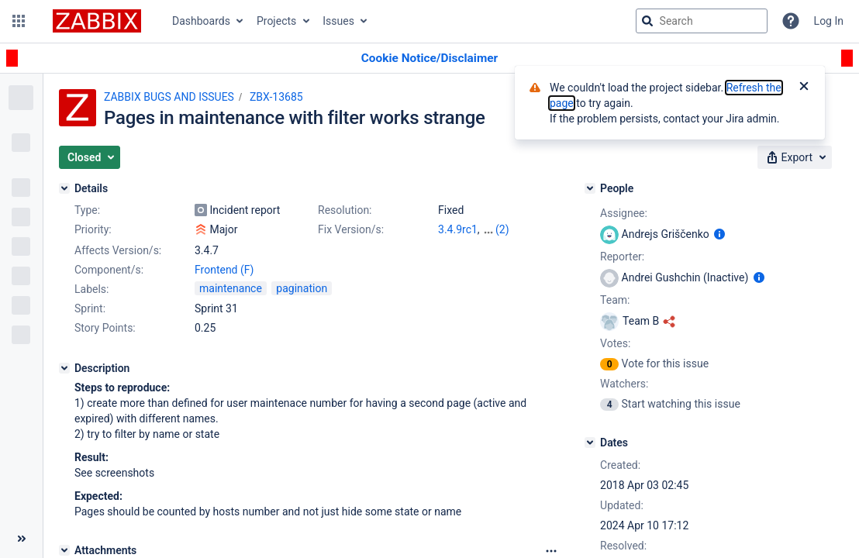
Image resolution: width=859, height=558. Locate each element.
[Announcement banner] (429, 58)
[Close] (804, 87)
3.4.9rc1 (458, 229)
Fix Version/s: (351, 229)
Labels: (91, 289)
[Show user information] (719, 234)
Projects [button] (276, 21)
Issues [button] (338, 21)
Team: (615, 300)
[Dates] (590, 442)
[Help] (790, 21)
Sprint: (89, 308)
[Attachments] (64, 550)
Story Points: (105, 328)
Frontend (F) (224, 270)
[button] (18, 20)
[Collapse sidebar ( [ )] (21, 538)
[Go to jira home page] (97, 20)
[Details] (64, 188)
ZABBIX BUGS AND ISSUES (169, 97)
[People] (590, 188)
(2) (502, 229)
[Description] (64, 368)
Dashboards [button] (201, 21)
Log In (828, 21)
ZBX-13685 (276, 97)
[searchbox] (702, 21)
